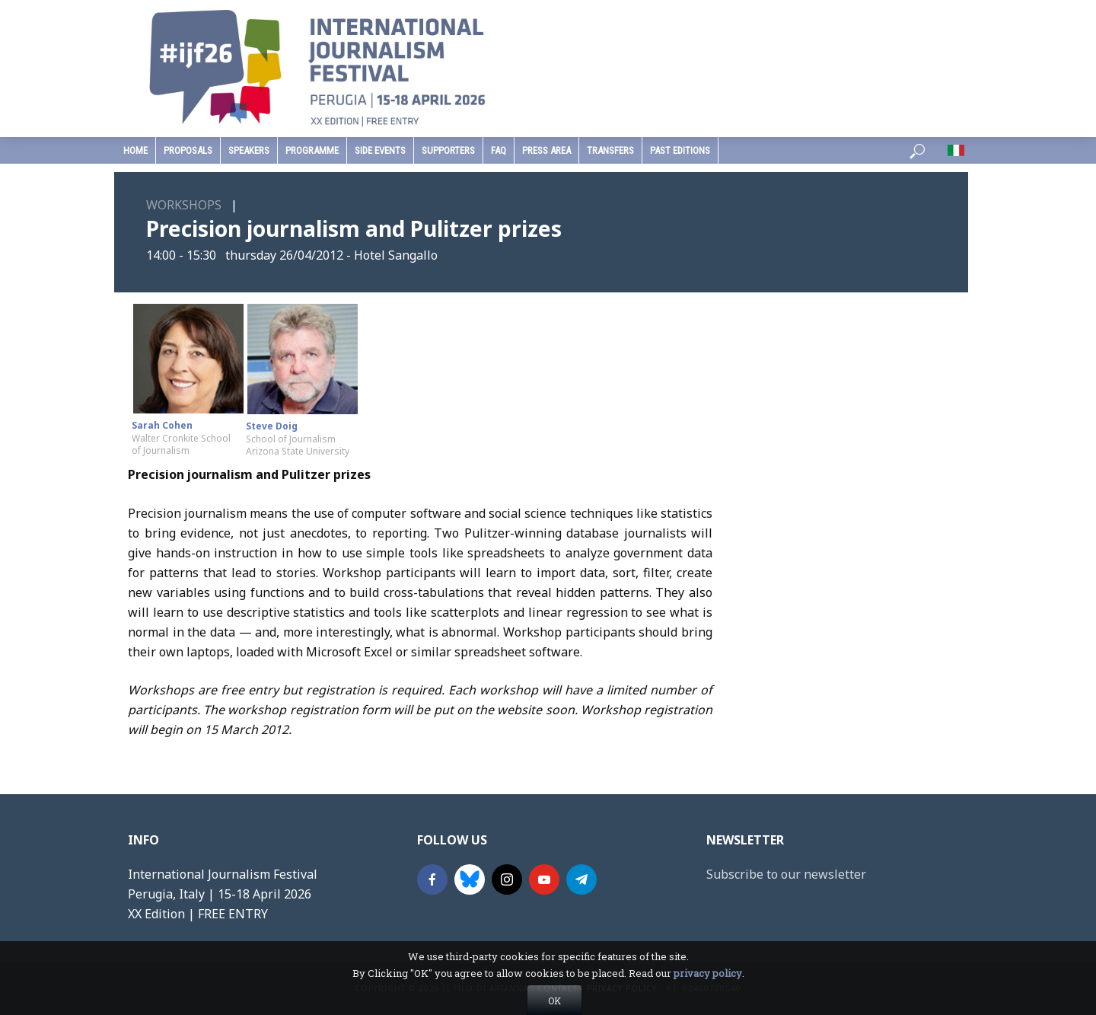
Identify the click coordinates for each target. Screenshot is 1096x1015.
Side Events (380, 150)
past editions (680, 150)
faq (498, 150)
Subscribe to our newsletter (786, 874)
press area (546, 150)
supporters (448, 150)
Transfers (610, 150)
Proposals (188, 150)
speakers (248, 150)
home (135, 150)
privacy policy (708, 1000)
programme (312, 150)
